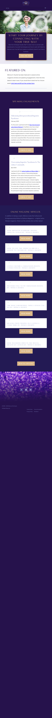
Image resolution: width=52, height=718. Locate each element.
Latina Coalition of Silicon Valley (30, 171)
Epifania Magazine (28, 218)
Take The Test (26, 55)
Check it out (26, 150)
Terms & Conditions (38, 409)
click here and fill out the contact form (22, 83)
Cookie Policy (29, 409)
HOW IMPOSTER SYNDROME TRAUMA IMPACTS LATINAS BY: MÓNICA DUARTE (23, 231)
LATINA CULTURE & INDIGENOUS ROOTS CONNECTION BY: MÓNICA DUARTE (23, 267)
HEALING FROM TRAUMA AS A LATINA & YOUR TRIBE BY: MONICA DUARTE (23, 324)
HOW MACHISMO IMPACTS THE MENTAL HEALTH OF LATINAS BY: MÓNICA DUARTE (24, 344)
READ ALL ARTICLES (26, 363)
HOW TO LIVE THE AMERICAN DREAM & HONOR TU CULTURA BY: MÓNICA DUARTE (24, 249)
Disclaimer (36, 411)
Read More (25, 238)
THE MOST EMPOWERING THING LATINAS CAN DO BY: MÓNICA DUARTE (25, 306)
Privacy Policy (30, 411)
